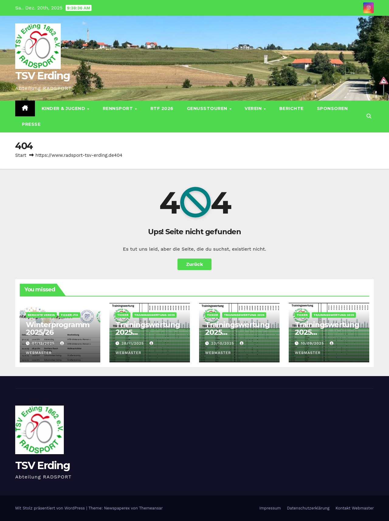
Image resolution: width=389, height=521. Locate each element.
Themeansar (151, 508)
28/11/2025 (133, 343)
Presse (31, 124)
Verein (254, 108)
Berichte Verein (41, 315)
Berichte (291, 108)
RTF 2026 (162, 108)
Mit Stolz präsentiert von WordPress (50, 508)
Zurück (194, 264)
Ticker (123, 315)
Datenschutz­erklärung (308, 508)
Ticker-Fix (69, 315)
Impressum (270, 508)
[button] (369, 116)
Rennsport (118, 108)
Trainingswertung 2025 (154, 315)
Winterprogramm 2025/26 (57, 328)
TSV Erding (42, 75)
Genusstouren (208, 108)
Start (20, 155)
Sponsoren (332, 108)
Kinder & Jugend (64, 108)
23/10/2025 (223, 343)
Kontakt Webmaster (355, 508)
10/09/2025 (313, 343)
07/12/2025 (44, 343)
